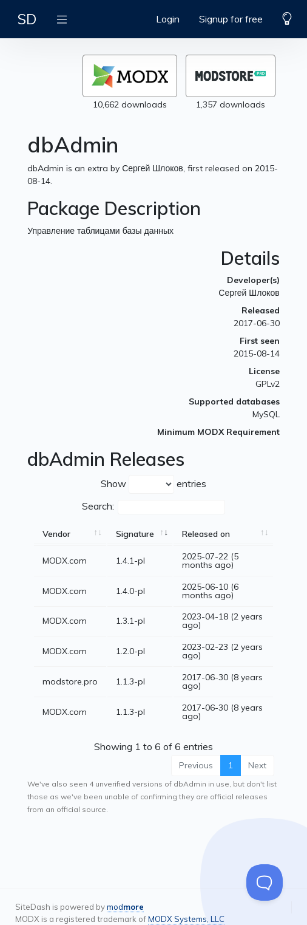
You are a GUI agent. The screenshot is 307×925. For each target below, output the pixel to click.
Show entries (153, 484)
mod (125, 907)
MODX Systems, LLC (186, 919)
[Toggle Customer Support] (264, 882)
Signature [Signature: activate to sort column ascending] (135, 533)
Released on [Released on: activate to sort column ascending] (206, 533)
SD (27, 19)
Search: (153, 507)
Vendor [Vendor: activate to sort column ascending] (56, 533)
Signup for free (231, 19)
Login (168, 19)
